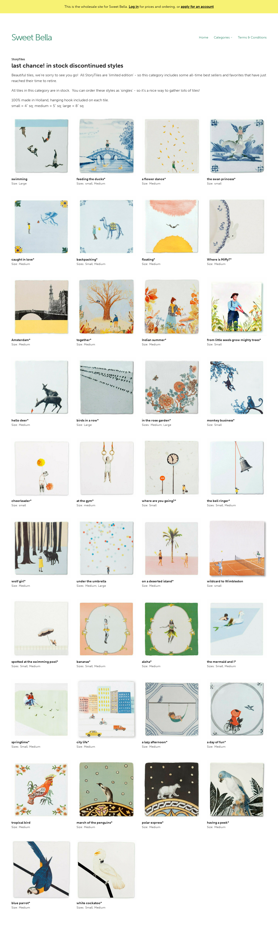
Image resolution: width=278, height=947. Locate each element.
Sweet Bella (31, 37)
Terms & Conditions (252, 37)
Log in (134, 7)
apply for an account (197, 7)
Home (203, 37)
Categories (223, 37)
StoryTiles (18, 59)
